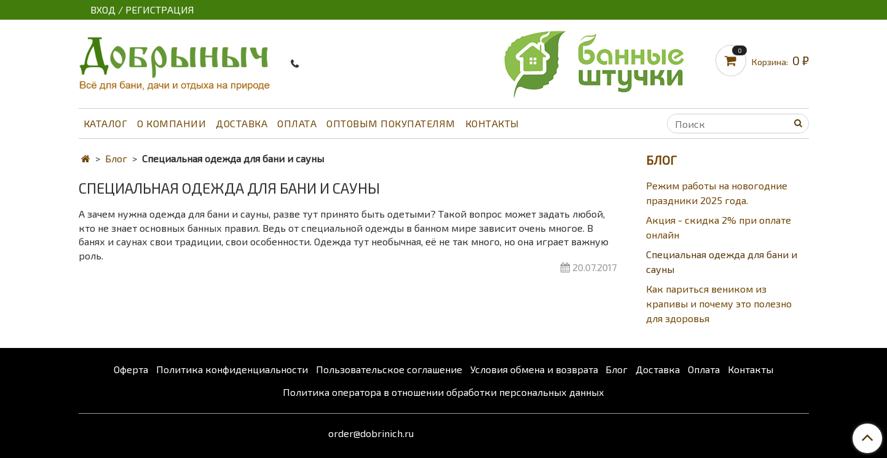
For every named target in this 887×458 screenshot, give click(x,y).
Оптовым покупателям (390, 123)
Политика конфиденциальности (232, 369)
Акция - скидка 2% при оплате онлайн (718, 227)
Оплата (297, 123)
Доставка (241, 123)
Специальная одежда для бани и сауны (721, 261)
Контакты (492, 123)
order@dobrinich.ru (371, 433)
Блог (116, 158)
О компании (171, 123)
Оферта (131, 369)
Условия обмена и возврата (534, 369)
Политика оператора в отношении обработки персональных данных (443, 392)
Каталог (106, 123)
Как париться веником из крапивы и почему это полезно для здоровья (719, 303)
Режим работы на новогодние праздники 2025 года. (716, 193)
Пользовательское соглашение (389, 369)
